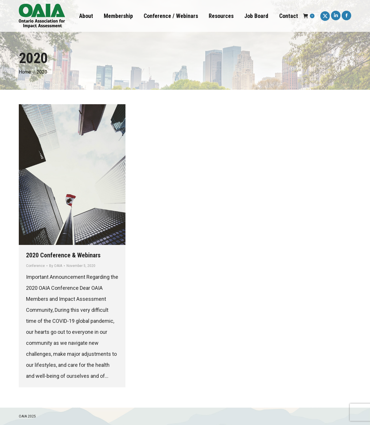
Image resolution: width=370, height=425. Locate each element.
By (55, 266)
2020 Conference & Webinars (63, 255)
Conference (35, 266)
